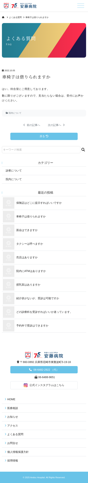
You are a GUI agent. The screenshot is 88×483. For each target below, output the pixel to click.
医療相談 (12, 408)
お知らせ (12, 416)
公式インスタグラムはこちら (44, 385)
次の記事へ (56, 125)
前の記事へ (31, 125)
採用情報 (12, 460)
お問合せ (12, 443)
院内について (15, 113)
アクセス (12, 425)
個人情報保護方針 (18, 451)
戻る (44, 136)
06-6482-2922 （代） (46, 369)
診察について (14, 170)
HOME (11, 399)
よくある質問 (15, 17)
